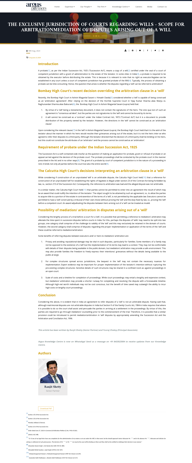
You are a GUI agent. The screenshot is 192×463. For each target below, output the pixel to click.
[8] (78, 160)
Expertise (70, 7)
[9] (107, 164)
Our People (86, 7)
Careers (138, 6)
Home (57, 6)
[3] (138, 74)
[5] (111, 97)
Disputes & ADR (35, 57)
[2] (129, 70)
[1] (49, 70)
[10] (144, 177)
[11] (84, 189)
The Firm (101, 7)
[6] (73, 104)
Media (149, 6)
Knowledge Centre (121, 7)
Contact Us (162, 6)
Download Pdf (46, 408)
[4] (129, 80)
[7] (73, 130)
